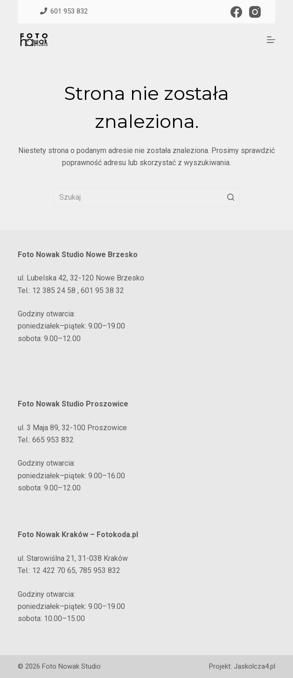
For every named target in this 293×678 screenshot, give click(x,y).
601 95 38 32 (102, 290)
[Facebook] (236, 12)
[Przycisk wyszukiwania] (230, 197)
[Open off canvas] (271, 39)
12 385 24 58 (53, 290)
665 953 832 (53, 439)
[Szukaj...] (146, 197)
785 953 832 (99, 570)
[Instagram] (255, 12)
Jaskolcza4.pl (254, 666)
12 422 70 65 (54, 570)
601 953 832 (61, 11)
